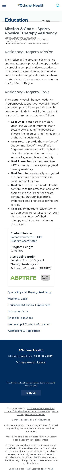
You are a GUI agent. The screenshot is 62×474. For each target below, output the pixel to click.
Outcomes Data (18, 311)
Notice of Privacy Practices (40, 408)
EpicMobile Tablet (18, 469)
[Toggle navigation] (46, 21)
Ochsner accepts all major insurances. (31, 419)
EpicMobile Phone (41, 469)
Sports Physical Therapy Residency (28, 43)
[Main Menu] (4, 5)
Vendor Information (35, 414)
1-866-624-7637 (43, 356)
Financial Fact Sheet (20, 317)
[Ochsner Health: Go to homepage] (31, 4)
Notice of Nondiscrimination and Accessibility (27, 411)
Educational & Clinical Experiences (29, 305)
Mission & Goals (18, 298)
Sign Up (33, 392)
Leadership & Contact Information (29, 324)
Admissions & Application (24, 330)
